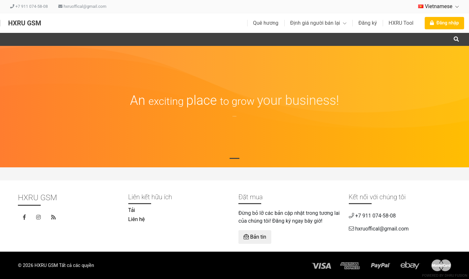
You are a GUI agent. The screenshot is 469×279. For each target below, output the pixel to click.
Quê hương (265, 23)
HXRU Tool (401, 23)
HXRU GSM (24, 23)
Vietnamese (438, 6)
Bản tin (255, 237)
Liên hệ (136, 219)
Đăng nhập (444, 23)
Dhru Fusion (456, 275)
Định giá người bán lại (318, 23)
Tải (131, 210)
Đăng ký (367, 23)
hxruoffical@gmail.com (82, 6)
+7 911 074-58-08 (29, 6)
